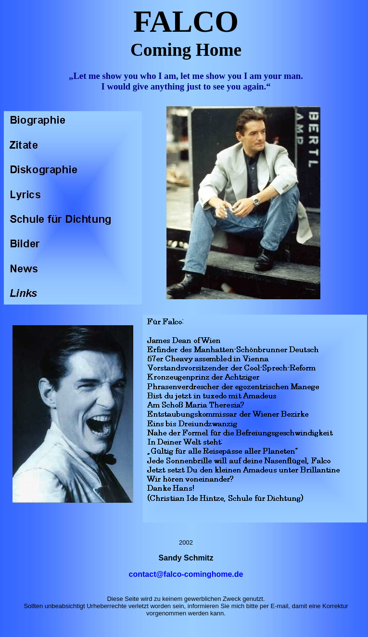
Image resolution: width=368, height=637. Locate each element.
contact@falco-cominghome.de (186, 574)
